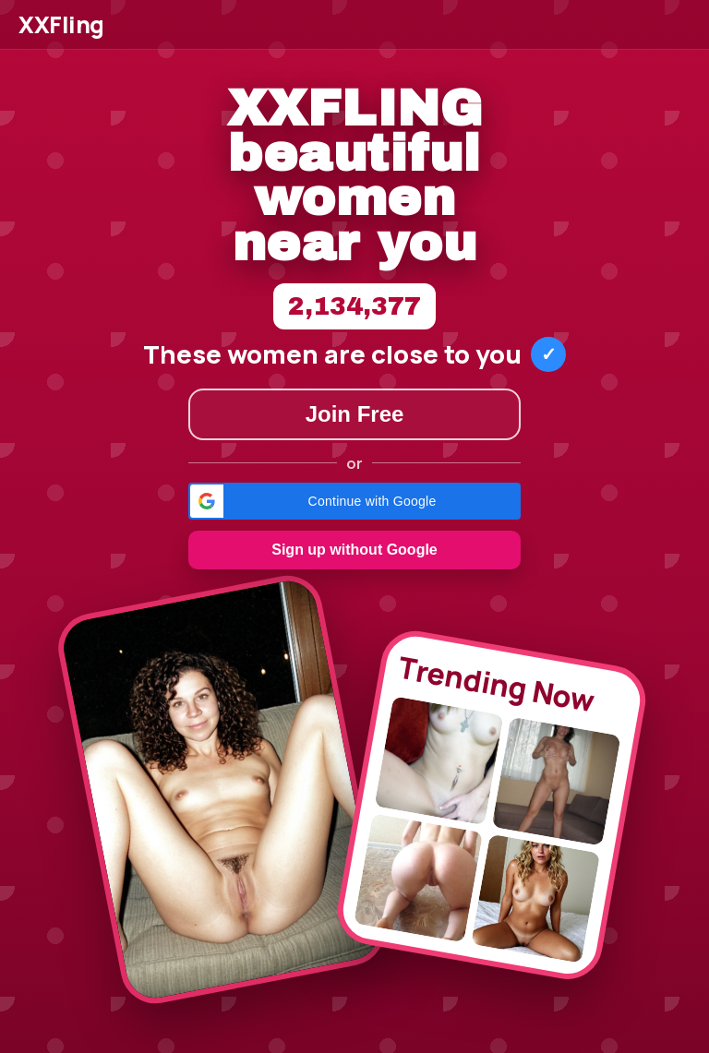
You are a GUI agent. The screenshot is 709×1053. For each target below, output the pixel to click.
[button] (354, 501)
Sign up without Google (354, 549)
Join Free (355, 413)
